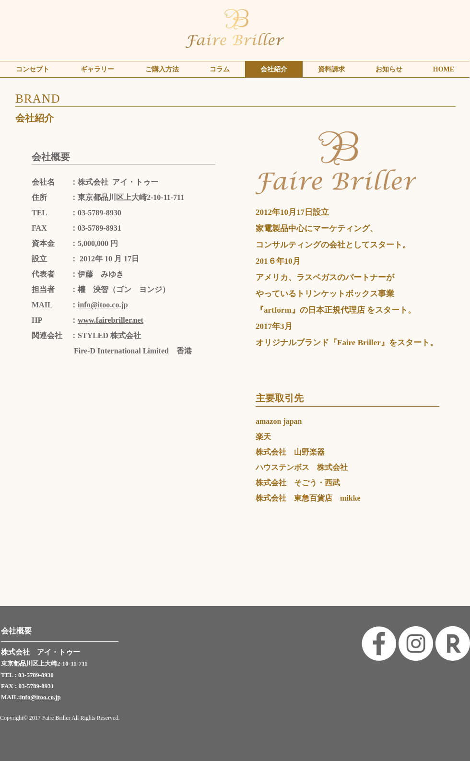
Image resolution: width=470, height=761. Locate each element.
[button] (97, 69)
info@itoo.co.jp (103, 305)
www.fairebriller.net (110, 320)
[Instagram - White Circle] (416, 643)
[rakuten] (452, 643)
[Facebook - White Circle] (379, 643)
